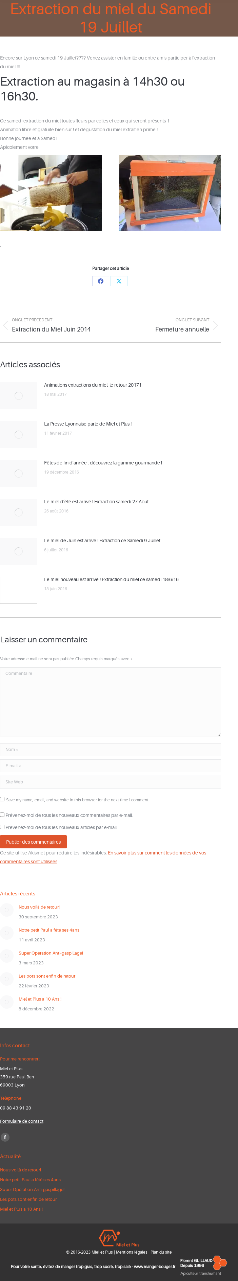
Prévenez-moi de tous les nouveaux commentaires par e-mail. (69, 815)
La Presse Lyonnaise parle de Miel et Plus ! (88, 424)
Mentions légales (131, 1252)
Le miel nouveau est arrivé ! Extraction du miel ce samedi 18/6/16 (111, 579)
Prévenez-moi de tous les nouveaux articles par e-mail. (61, 827)
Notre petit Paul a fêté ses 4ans (49, 930)
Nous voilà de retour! (39, 907)
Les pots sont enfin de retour (47, 976)
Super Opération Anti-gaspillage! (51, 953)
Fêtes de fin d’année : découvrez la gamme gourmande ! (103, 462)
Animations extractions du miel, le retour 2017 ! (92, 385)
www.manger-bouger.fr (154, 1266)
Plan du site (161, 1252)
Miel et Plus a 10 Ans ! (40, 999)
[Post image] (18, 395)
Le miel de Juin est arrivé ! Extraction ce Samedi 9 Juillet (102, 540)
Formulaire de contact (21, 1121)
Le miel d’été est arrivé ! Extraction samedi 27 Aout (96, 501)
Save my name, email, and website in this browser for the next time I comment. (78, 800)
